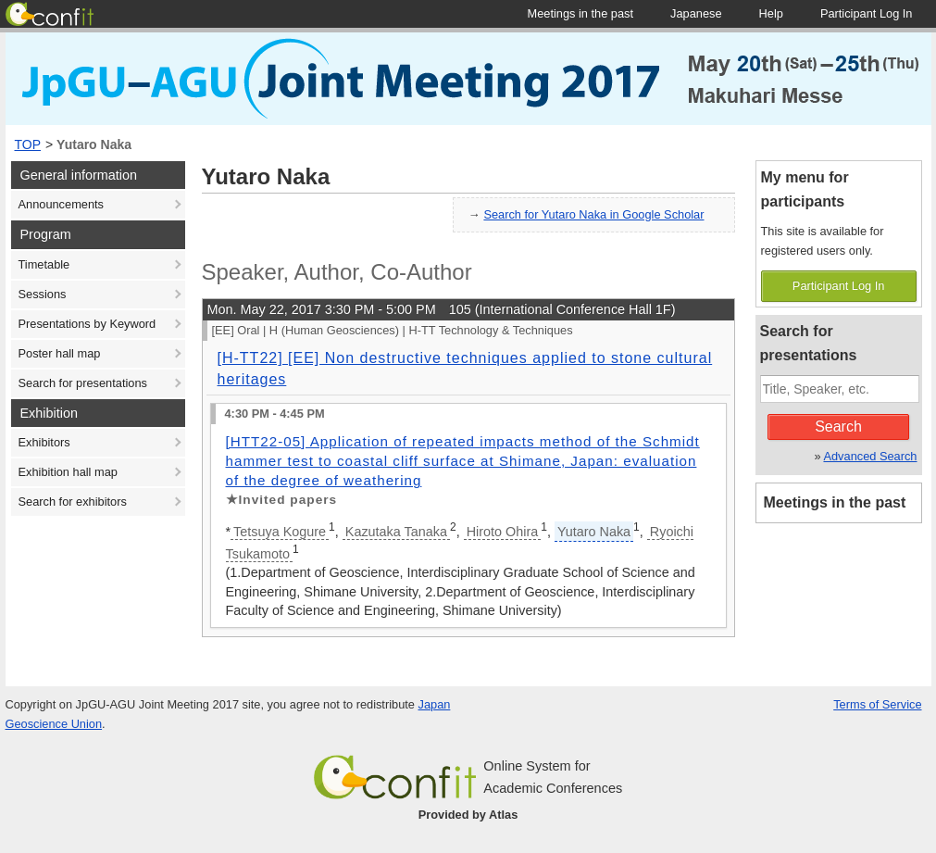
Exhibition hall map (68, 472)
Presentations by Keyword (87, 324)
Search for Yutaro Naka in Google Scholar (593, 214)
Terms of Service (877, 704)
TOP (28, 144)
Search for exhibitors (73, 501)
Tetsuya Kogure (279, 531)
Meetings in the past (835, 502)
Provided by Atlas (468, 815)
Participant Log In (838, 286)
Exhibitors (44, 442)
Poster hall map (60, 353)
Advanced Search (870, 456)
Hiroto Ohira (503, 531)
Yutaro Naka (93, 144)
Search (838, 426)
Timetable (44, 264)
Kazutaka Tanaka (396, 531)
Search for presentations (83, 383)
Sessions (43, 294)
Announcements (61, 204)
